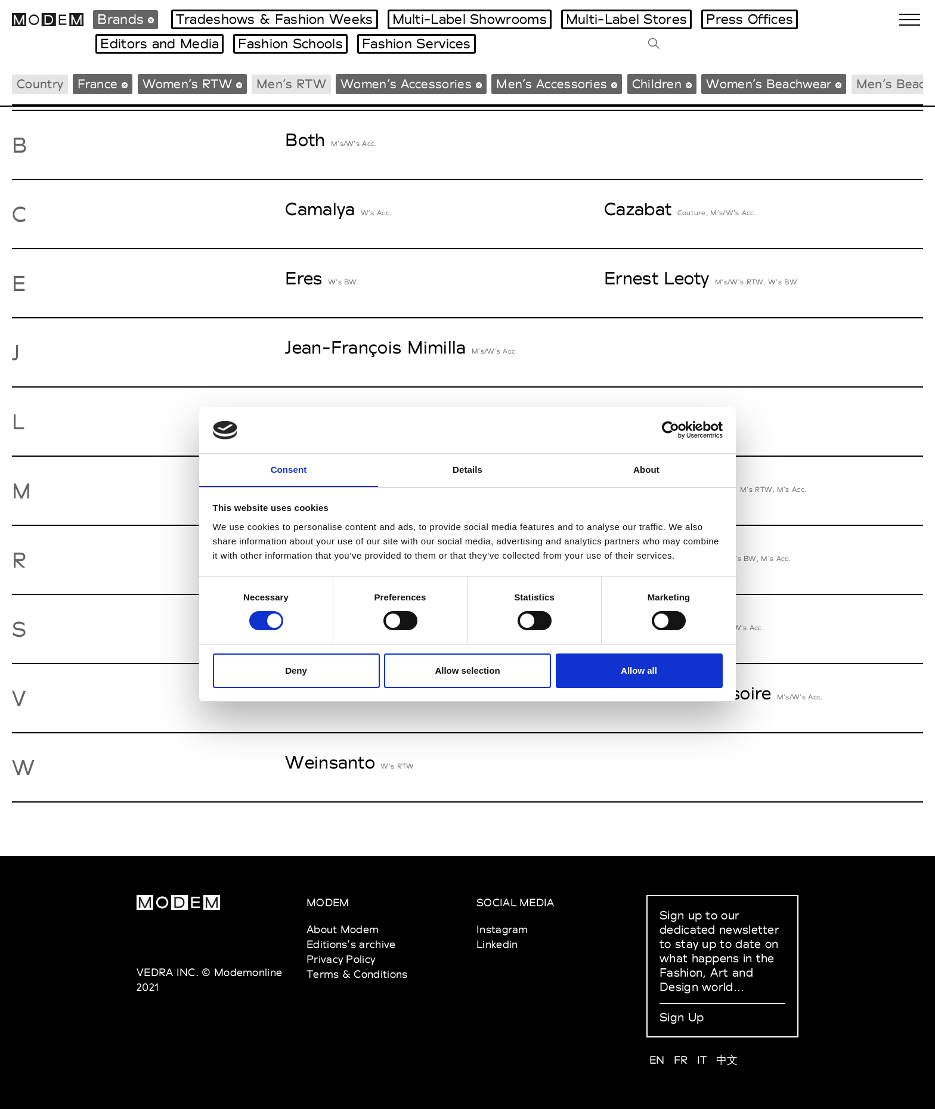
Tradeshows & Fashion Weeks (274, 19)
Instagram (502, 929)
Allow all (639, 670)
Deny (296, 670)
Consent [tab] (289, 469)
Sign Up (682, 1017)
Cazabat (637, 209)
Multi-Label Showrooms (469, 19)
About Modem (342, 929)
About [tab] (646, 469)
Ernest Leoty (657, 278)
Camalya (320, 209)
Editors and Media (159, 43)
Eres (303, 278)
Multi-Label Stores (626, 19)
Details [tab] (467, 469)
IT (702, 1060)
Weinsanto (330, 762)
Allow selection (467, 670)
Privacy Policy (340, 959)
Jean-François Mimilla (375, 347)
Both (305, 139)
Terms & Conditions (356, 974)
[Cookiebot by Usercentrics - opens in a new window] (670, 430)
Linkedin (497, 944)
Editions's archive (350, 944)
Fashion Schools (290, 43)
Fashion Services (416, 43)
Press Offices (749, 19)
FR (681, 1060)
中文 (727, 1060)
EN (657, 1060)
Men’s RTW (291, 83)
